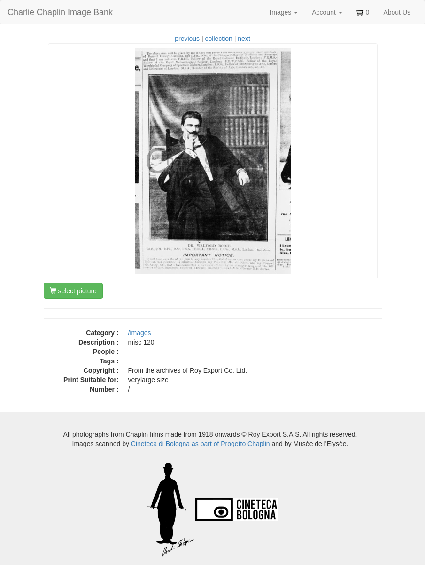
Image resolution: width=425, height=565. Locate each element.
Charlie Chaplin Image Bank (60, 12)
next (244, 38)
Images (284, 12)
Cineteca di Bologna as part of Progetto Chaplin (200, 443)
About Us (396, 12)
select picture (73, 291)
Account (327, 12)
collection (218, 38)
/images (139, 333)
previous (187, 38)
